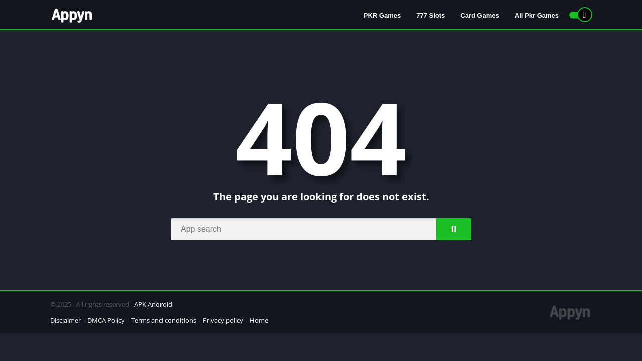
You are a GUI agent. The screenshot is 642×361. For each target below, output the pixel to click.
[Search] (321, 229)
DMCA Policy (106, 320)
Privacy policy (223, 320)
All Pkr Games (537, 15)
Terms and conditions (163, 320)
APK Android (153, 304)
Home (259, 320)
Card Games (479, 15)
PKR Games (382, 15)
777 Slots (430, 15)
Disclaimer (65, 320)
